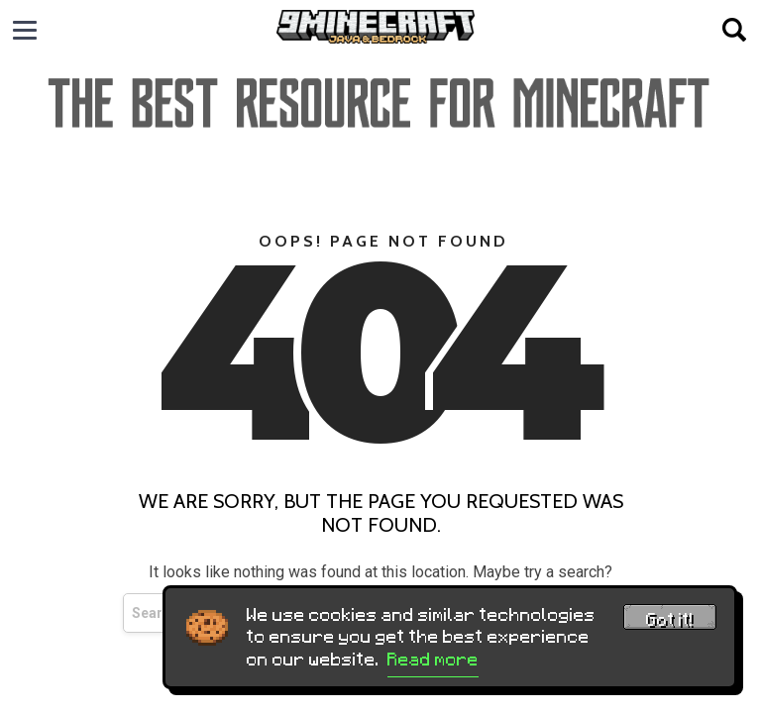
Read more (433, 659)
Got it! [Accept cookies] (670, 620)
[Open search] (734, 30)
